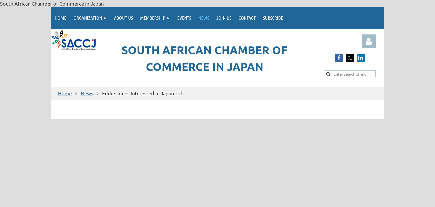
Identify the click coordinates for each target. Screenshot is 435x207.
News (87, 93)
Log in (369, 41)
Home (65, 93)
